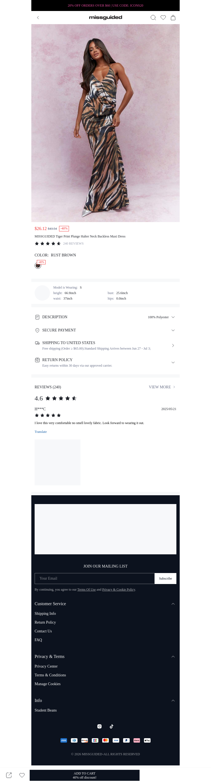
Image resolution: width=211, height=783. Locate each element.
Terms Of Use (86, 589)
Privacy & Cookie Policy (118, 589)
